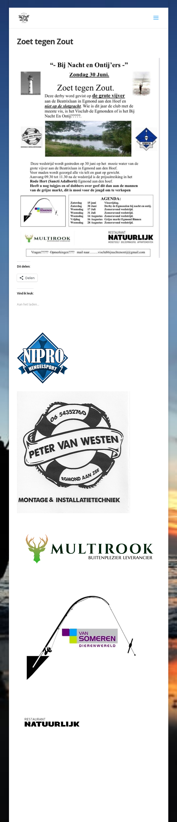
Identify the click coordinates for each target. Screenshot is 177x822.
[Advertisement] (88, 771)
